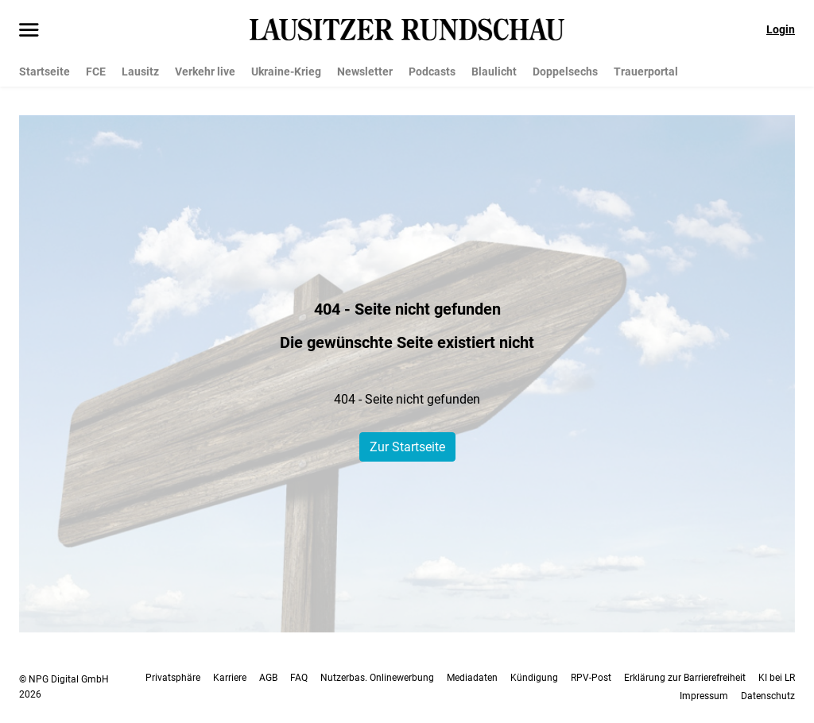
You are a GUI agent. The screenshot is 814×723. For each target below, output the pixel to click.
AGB (268, 677)
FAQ (299, 677)
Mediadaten (472, 677)
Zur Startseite (407, 446)
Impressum (704, 696)
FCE (96, 71)
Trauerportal (646, 71)
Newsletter (365, 71)
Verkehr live (205, 71)
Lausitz (140, 71)
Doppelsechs (565, 71)
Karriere (229, 677)
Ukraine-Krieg (286, 71)
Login (780, 29)
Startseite (44, 71)
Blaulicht (494, 71)
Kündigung (534, 677)
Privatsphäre (172, 677)
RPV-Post (591, 677)
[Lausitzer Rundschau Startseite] (407, 29)
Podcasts (432, 71)
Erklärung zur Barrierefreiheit (685, 677)
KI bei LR (776, 677)
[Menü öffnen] (29, 31)
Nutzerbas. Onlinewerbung (377, 677)
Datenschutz (768, 696)
